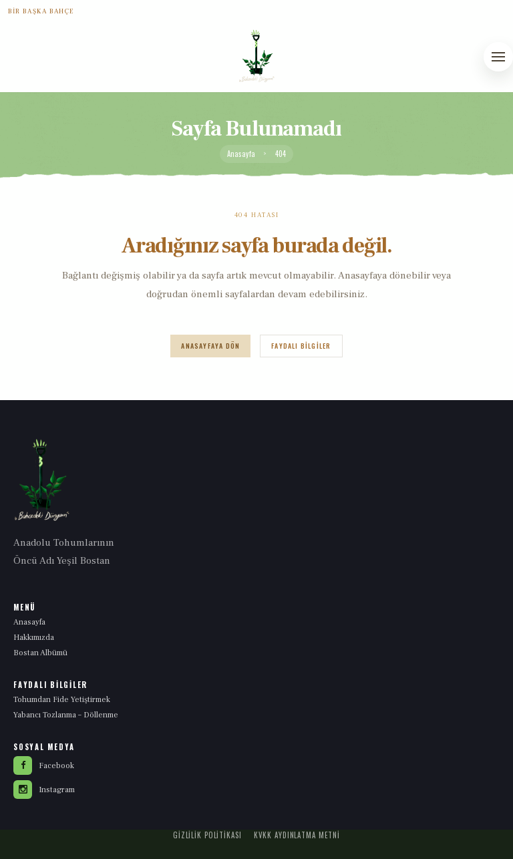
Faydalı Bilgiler (301, 346)
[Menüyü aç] (498, 56)
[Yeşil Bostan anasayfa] (256, 55)
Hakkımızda (33, 638)
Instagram (44, 789)
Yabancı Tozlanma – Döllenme (65, 715)
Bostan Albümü (40, 653)
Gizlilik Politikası (207, 835)
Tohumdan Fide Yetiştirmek (61, 700)
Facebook (43, 765)
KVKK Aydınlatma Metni (297, 835)
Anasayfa (241, 154)
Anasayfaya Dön (210, 346)
